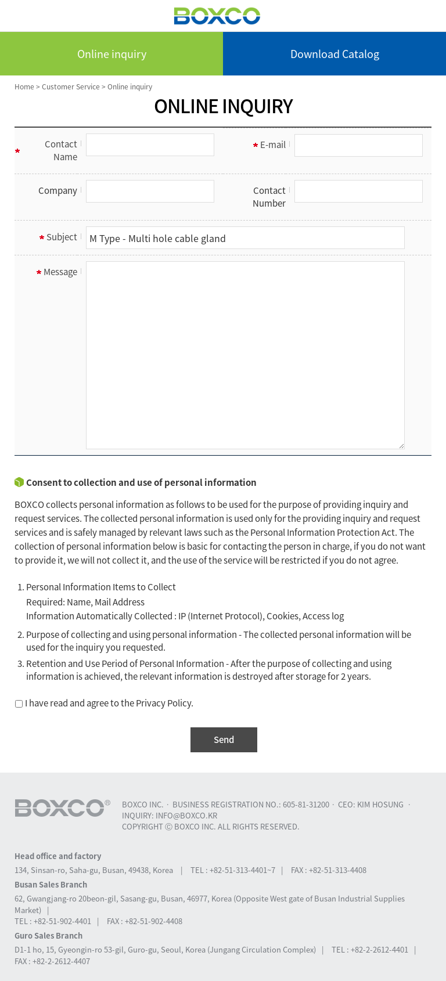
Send (224, 739)
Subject (61, 236)
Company (57, 190)
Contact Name (61, 150)
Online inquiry (111, 54)
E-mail (273, 144)
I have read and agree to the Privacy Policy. (104, 703)
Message (60, 271)
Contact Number (269, 197)
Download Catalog (334, 54)
